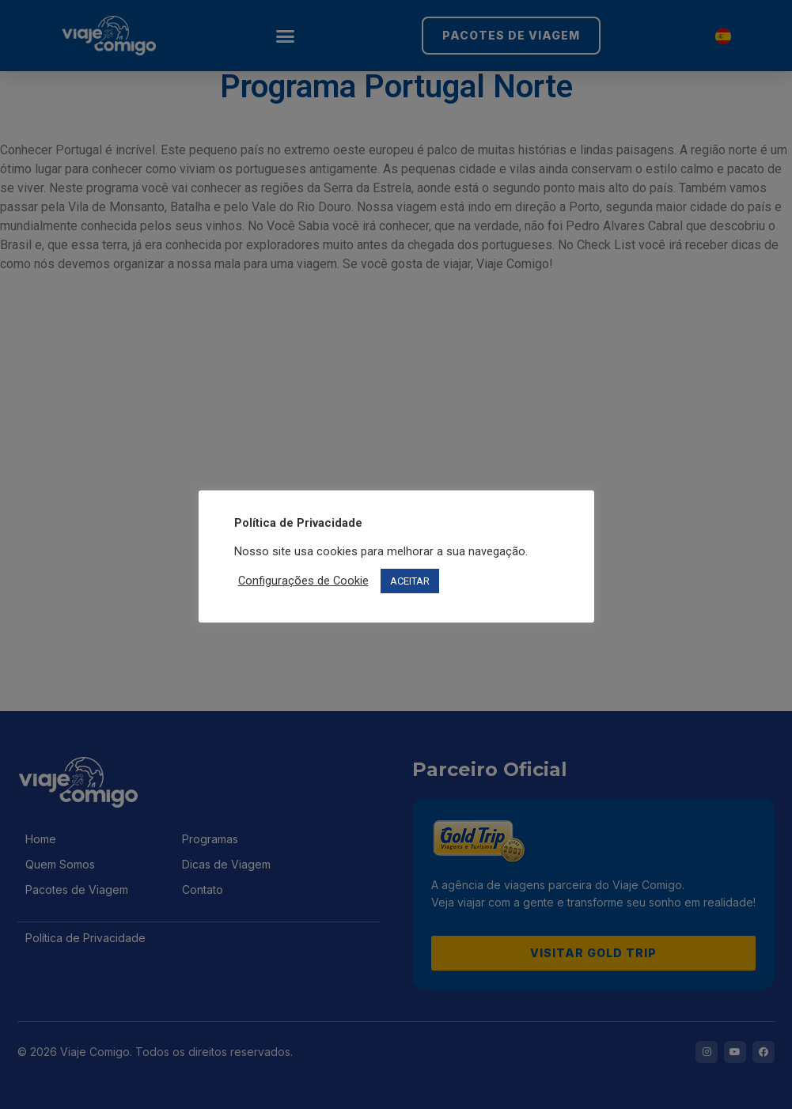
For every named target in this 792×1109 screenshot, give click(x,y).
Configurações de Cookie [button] (303, 580)
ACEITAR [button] (410, 581)
